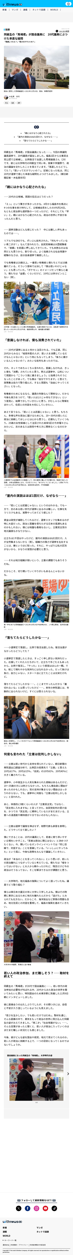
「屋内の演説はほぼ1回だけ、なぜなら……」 (37, 136)
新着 (4, 9)
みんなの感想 (62, 31)
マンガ (15, 9)
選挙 (19, 103)
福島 (12, 103)
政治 (6, 103)
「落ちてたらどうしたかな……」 (37, 140)
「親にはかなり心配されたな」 (37, 133)
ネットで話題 (38, 9)
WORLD (54, 9)
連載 (25, 9)
